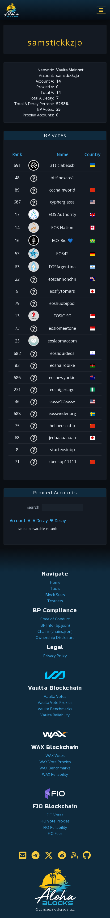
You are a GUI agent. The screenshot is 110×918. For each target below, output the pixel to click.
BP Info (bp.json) (55, 625)
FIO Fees (55, 833)
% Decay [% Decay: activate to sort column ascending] (58, 520)
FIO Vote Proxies (55, 821)
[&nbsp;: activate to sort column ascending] (33, 154)
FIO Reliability (55, 827)
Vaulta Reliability (55, 715)
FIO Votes (55, 815)
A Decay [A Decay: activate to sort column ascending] (40, 520)
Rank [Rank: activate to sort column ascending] (17, 154)
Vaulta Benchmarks (55, 708)
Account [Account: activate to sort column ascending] (17, 520)
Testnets (55, 600)
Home (55, 582)
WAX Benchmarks (55, 768)
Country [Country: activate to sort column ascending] (92, 154)
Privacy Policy (55, 655)
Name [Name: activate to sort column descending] (62, 154)
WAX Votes (55, 755)
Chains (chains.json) (55, 631)
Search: (55, 507)
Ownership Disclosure (55, 637)
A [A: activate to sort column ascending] (29, 520)
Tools (55, 588)
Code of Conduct (55, 619)
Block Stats (55, 594)
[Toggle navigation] (101, 10)
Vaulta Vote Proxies (55, 702)
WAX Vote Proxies (55, 761)
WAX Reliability (55, 774)
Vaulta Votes (55, 696)
